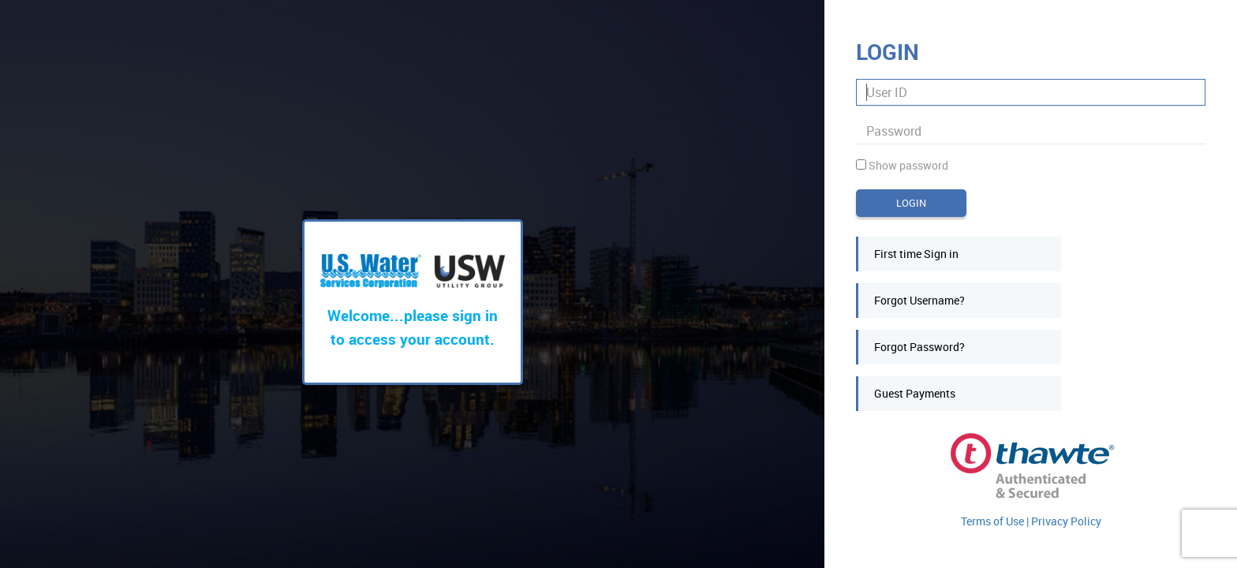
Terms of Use (993, 521)
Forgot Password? (919, 346)
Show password (908, 165)
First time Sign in (916, 253)
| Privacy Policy (1063, 521)
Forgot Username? (919, 300)
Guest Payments (914, 393)
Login (911, 203)
